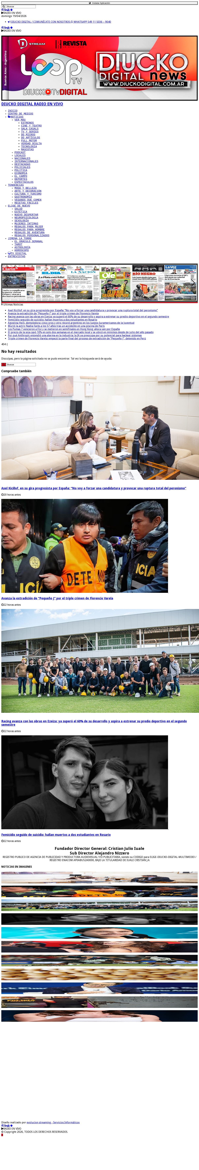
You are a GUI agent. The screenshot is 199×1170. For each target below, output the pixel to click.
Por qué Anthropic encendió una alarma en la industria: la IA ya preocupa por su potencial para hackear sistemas (75, 368)
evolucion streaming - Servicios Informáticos (53, 1155)
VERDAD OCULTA (31, 151)
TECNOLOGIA (29, 155)
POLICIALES (22, 180)
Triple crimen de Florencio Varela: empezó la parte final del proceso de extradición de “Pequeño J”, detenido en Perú (77, 371)
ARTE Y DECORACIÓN (27, 209)
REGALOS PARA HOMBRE (29, 256)
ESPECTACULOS (23, 198)
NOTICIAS (15, 118)
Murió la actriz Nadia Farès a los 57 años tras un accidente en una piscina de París (56, 359)
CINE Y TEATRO (31, 129)
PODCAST (20, 162)
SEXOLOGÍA (21, 245)
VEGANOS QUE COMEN (27, 220)
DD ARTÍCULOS (30, 144)
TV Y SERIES (30, 136)
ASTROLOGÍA (22, 278)
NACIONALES (22, 169)
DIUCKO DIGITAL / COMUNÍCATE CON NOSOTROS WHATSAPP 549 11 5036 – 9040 (59, 21)
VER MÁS (20, 122)
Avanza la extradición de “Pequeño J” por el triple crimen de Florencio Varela (53, 346)
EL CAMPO (20, 191)
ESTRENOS (27, 126)
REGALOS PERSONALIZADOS (31, 263)
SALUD (18, 231)
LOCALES (20, 165)
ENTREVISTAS (16, 289)
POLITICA (20, 184)
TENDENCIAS (16, 202)
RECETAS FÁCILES (26, 223)
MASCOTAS (27, 158)
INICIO (12, 111)
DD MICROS (28, 140)
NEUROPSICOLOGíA (26, 242)
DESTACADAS (22, 176)
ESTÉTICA (20, 234)
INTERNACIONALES (26, 173)
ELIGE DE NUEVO (19, 227)
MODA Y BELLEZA (25, 205)
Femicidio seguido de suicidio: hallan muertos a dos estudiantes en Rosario (52, 353)
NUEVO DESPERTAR (26, 238)
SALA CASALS (30, 133)
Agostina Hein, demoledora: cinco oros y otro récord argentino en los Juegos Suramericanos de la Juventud (71, 356)
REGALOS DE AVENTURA (29, 260)
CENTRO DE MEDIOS (20, 115)
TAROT (18, 274)
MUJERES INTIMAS (26, 249)
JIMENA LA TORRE (20, 267)
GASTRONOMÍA (23, 216)
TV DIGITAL (17, 285)
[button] (193, 316)
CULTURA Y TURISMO (27, 213)
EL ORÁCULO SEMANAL (28, 271)
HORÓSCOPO (21, 281)
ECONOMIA (20, 187)
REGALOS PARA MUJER (28, 252)
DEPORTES (20, 194)
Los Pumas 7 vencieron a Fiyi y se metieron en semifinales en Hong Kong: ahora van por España (64, 362)
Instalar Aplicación (99, 3)
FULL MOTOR (29, 147)
